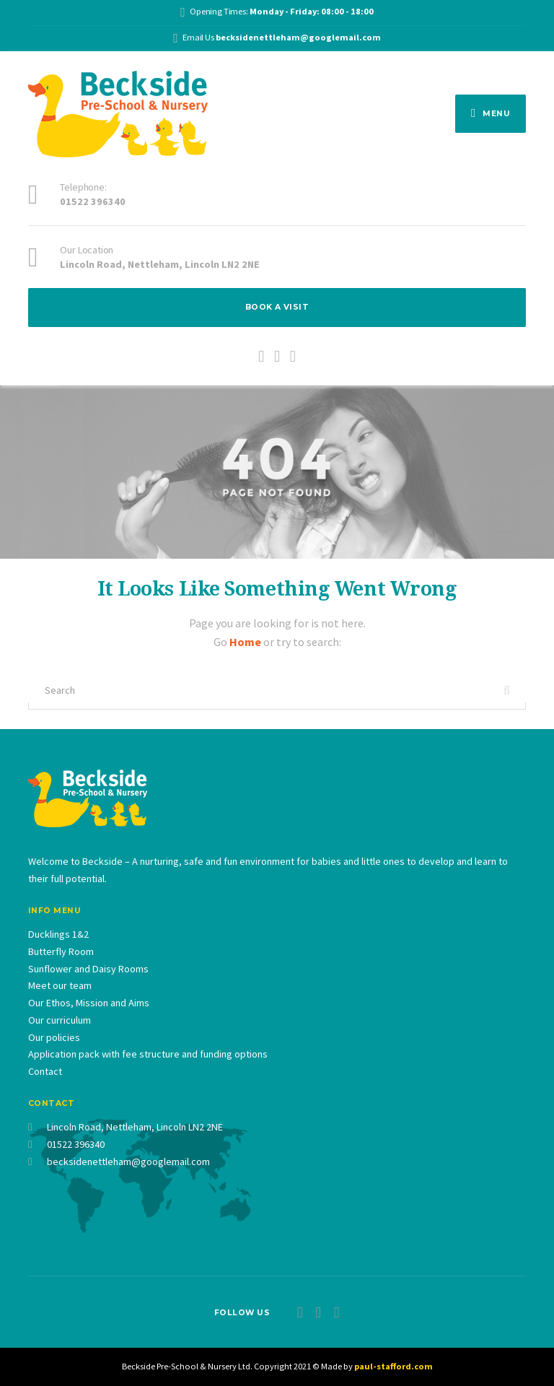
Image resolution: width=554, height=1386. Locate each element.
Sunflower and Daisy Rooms (88, 968)
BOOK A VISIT (277, 307)
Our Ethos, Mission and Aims (88, 1002)
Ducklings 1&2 (58, 934)
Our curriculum (59, 1020)
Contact (45, 1071)
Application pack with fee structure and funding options (148, 1053)
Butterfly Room (61, 951)
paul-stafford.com (393, 1366)
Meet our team (60, 985)
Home (246, 642)
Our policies (54, 1037)
